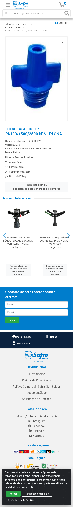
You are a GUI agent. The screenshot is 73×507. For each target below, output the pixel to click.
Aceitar (13, 493)
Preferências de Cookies (21, 500)
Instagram (36, 421)
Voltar (61, 23)
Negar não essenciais (37, 493)
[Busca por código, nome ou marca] (33, 13)
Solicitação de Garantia (36, 399)
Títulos (51, 337)
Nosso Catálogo (36, 392)
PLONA (16, 152)
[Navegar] (4, 236)
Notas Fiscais (21, 343)
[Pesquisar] (66, 13)
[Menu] (8, 5)
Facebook (36, 426)
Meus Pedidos (22, 337)
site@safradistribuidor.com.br (36, 416)
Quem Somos (36, 374)
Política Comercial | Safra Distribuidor (36, 386)
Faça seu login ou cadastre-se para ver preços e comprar (36, 186)
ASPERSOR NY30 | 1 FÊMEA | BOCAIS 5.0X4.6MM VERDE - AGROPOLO (54, 240)
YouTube (36, 435)
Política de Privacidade (36, 380)
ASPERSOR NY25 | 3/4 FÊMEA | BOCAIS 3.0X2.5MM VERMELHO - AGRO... (18, 240)
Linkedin (36, 431)
